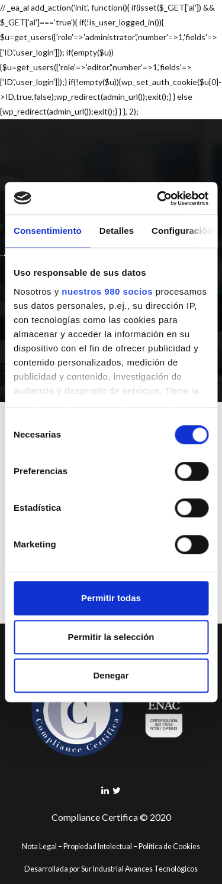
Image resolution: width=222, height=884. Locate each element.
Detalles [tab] (116, 231)
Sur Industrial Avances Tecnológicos (139, 869)
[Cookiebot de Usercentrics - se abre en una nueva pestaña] (158, 198)
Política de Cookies (169, 846)
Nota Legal (39, 846)
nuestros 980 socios (107, 291)
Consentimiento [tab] (48, 231)
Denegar (110, 675)
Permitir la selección (111, 637)
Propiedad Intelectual (97, 846)
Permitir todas (111, 598)
